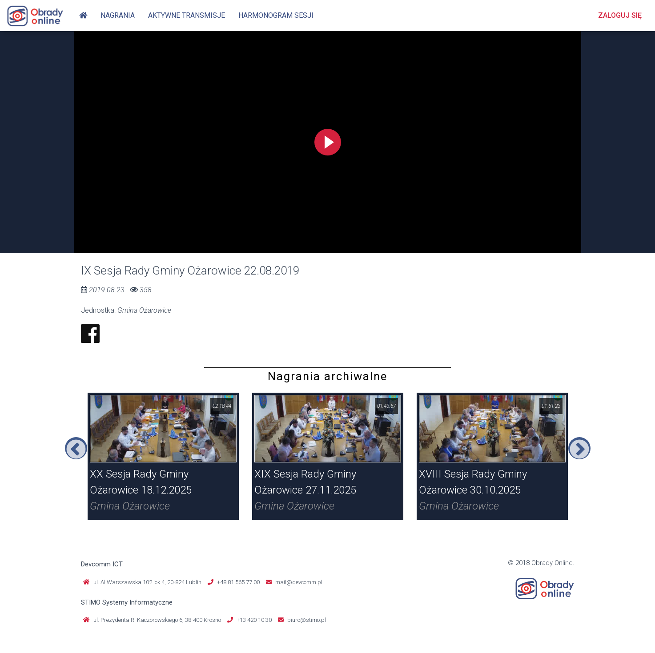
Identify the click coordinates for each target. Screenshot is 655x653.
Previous (76, 448)
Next (579, 448)
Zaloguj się (620, 15)
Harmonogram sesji (275, 15)
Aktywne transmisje (186, 15)
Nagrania (117, 15)
